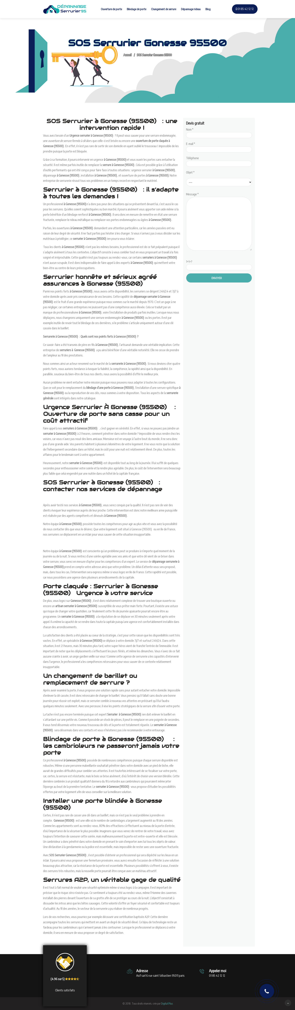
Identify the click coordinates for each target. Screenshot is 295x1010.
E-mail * (219, 146)
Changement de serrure (163, 9)
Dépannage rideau (191, 9)
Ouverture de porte (111, 9)
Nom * (219, 132)
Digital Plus (167, 1003)
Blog (208, 9)
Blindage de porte (136, 9)
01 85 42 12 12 (245, 9)
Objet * (190, 172)
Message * (219, 221)
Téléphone (219, 161)
